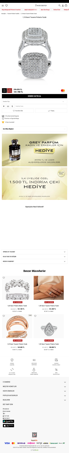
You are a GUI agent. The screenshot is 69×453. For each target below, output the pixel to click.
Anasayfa (3, 13)
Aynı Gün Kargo (45, 9)
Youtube (6, 416)
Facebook (6, 409)
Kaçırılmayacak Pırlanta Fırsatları (11, 9)
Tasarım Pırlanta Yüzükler (13, 13)
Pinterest (6, 418)
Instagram (6, 411)
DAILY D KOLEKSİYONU (31, 10)
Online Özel (56, 9)
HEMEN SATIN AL (34, 96)
